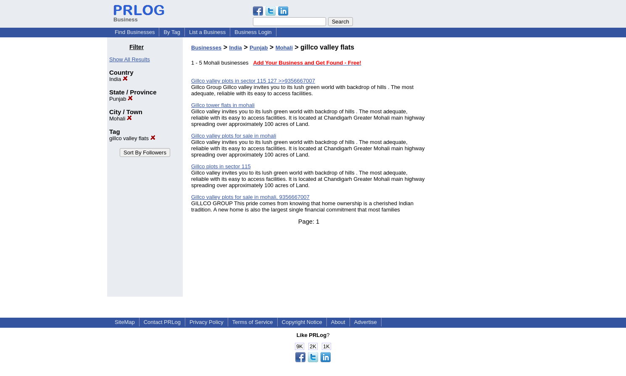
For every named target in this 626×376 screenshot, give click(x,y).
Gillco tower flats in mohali (223, 105)
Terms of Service (252, 322)
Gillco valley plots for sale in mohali (233, 136)
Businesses (206, 47)
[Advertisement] (476, 169)
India (118, 79)
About (338, 322)
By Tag (171, 32)
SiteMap (125, 322)
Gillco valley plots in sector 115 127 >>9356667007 (253, 81)
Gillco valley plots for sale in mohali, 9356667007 (250, 197)
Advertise (365, 322)
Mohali (120, 118)
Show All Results (129, 59)
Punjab (121, 99)
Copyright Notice (302, 322)
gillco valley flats (132, 138)
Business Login (252, 32)
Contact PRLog (162, 322)
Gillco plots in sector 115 (221, 166)
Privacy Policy (206, 322)
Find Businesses (135, 32)
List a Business (207, 32)
